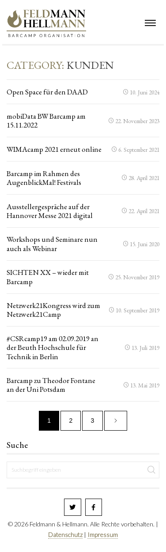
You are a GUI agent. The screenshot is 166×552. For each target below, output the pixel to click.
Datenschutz (65, 534)
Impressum (102, 534)
